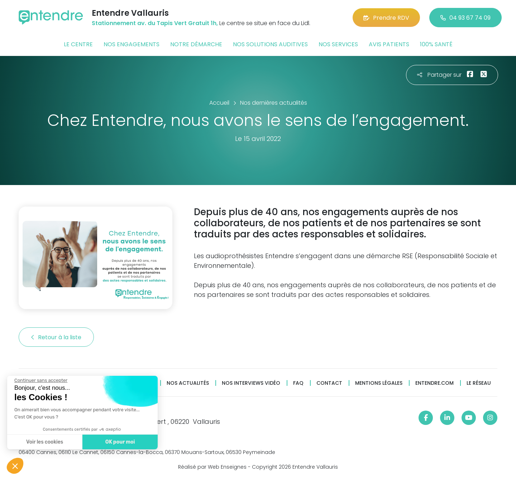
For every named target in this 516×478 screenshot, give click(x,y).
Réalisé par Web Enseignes (212, 466)
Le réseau (479, 383)
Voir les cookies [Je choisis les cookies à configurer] (43, 442)
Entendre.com (434, 383)
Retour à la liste (56, 337)
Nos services (338, 44)
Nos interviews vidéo (251, 383)
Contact (329, 383)
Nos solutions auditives (270, 44)
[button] (15, 465)
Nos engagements (131, 44)
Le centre (78, 44)
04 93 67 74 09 (465, 18)
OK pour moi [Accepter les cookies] (119, 442)
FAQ (298, 383)
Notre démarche (196, 44)
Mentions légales (378, 383)
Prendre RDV (386, 18)
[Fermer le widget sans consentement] (40, 380)
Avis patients (389, 44)
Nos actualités (188, 383)
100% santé (436, 44)
